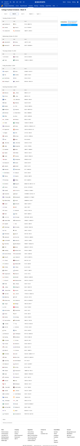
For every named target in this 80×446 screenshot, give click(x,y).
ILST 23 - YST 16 (27, 273)
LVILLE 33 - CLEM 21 (28, 390)
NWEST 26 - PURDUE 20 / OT (29, 126)
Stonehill (6, 190)
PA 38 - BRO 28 (27, 139)
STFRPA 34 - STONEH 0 (28, 190)
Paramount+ (17, 437)
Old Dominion (6, 233)
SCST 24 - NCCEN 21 (28, 56)
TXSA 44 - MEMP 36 (28, 106)
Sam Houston (17, 30)
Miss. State (17, 357)
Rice (16, 330)
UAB (16, 230)
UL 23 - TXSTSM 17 (28, 27)
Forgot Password (70, 437)
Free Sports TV (5, 435)
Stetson (5, 187)
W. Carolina (17, 227)
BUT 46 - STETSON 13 (28, 187)
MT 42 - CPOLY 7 (27, 367)
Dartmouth (17, 203)
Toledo (5, 122)
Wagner (5, 132)
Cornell (5, 156)
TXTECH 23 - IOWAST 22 (29, 293)
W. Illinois (6, 267)
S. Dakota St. (17, 257)
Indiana (6, 287)
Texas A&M (7, 387)
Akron (16, 116)
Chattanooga (6, 227)
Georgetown (17, 146)
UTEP (16, 297)
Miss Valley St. (17, 243)
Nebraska (17, 307)
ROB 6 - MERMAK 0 (28, 112)
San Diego (17, 317)
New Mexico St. (7, 24)
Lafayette (6, 166)
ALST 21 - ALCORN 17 (28, 363)
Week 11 (22, 13)
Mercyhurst (6, 109)
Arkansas (16, 119)
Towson (5, 210)
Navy (5, 330)
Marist (5, 213)
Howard (16, 162)
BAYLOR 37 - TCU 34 (28, 410)
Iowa (16, 380)
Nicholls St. (17, 343)
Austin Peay (6, 360)
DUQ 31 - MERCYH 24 (28, 109)
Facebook (56, 437)
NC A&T (16, 200)
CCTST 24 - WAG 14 (28, 132)
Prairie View (6, 243)
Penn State (18, 142)
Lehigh (5, 146)
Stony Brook (6, 193)
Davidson (6, 317)
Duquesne (17, 109)
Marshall (16, 277)
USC (5, 383)
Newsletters (69, 433)
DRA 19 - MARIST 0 (27, 213)
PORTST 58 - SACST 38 (28, 413)
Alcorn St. (17, 363)
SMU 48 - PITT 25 (27, 400)
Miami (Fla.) (18, 99)
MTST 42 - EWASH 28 (28, 333)
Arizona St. (6, 280)
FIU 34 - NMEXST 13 (28, 24)
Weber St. (6, 350)
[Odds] (54, 6)
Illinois (17, 92)
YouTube (56, 432)
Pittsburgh (7, 400)
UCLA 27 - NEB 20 (27, 307)
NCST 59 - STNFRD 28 (28, 136)
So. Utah (5, 347)
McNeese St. (17, 407)
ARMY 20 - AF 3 (27, 96)
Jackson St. (17, 240)
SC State (16, 56)
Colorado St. (6, 403)
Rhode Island (17, 169)
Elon (16, 223)
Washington (17, 383)
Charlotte (17, 60)
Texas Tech (6, 293)
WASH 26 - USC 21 (27, 383)
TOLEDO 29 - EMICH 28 (28, 122)
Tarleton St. (17, 377)
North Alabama (18, 360)
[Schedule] (30, 6)
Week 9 (5, 13)
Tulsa (5, 230)
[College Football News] (9, 6)
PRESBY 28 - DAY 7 (27, 159)
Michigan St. (17, 287)
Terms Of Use (31, 432)
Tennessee (18, 397)
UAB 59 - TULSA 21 (27, 230)
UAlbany (16, 180)
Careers (16, 433)
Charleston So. (18, 220)
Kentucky (6, 397)
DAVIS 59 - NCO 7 (27, 340)
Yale (5, 74)
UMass (5, 357)
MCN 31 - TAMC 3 (27, 407)
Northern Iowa (7, 300)
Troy (16, 323)
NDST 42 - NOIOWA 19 (28, 300)
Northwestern (7, 126)
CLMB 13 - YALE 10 (27, 74)
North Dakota (6, 172)
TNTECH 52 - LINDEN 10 (28, 237)
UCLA (5, 307)
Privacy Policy (31, 433)
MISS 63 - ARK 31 (27, 119)
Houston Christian (7, 253)
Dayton (5, 159)
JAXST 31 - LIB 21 (27, 42)
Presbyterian (17, 159)
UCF (15, 313)
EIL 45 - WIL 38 (27, 267)
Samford (16, 270)
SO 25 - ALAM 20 (27, 263)
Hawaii (5, 373)
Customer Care (44, 433)
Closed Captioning (32, 438)
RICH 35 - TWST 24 (28, 210)
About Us (17, 432)
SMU (17, 400)
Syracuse (17, 129)
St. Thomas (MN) (7, 197)
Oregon (6, 303)
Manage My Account (71, 432)
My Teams (69, 435)
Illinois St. (17, 273)
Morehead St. (17, 197)
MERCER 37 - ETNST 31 (28, 247)
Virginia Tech (6, 129)
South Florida (6, 78)
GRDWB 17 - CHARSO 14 (28, 220)
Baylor (16, 410)
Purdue (16, 126)
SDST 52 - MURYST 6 (28, 257)
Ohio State (7, 142)
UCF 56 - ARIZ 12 (27, 313)
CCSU (16, 132)
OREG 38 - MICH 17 (28, 303)
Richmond (17, 210)
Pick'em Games (5, 432)
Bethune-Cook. (18, 250)
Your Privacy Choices (32, 437)
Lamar (16, 353)
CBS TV (16, 438)
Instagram (56, 435)
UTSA (16, 106)
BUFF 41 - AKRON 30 (28, 116)
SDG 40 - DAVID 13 (27, 317)
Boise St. (17, 81)
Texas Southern (7, 320)
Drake (16, 213)
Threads (56, 440)
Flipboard (56, 442)
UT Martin (6, 370)
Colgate (5, 152)
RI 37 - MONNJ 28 (27, 169)
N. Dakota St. (17, 300)
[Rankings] (36, 6)
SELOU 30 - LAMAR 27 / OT (29, 353)
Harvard (5, 203)
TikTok (55, 433)
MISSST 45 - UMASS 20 (28, 357)
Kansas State (7, 290)
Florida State (17, 310)
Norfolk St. (6, 183)
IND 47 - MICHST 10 (28, 287)
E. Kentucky (6, 377)
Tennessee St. (17, 370)
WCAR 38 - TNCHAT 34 (28, 227)
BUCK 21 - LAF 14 (27, 166)
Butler (16, 187)
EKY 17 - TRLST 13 (27, 377)
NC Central (6, 56)
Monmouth (6, 169)
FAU (15, 78)
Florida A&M (17, 320)
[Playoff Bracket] (24, 6)
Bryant (16, 193)
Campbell (6, 223)
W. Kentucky (17, 45)
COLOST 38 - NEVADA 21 (28, 403)
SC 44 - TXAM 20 (27, 387)
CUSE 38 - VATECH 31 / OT (29, 129)
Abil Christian (17, 347)
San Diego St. (6, 81)
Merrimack (6, 112)
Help (42, 432)
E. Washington (17, 333)
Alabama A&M (17, 263)
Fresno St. (17, 373)
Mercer (16, 247)
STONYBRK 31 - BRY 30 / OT (29, 193)
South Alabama (18, 393)
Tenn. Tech (17, 237)
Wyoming (6, 337)
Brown (16, 139)
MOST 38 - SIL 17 (27, 260)
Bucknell (16, 166)
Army (17, 96)
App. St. (16, 233)
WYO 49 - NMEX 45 (28, 337)
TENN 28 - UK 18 (27, 397)
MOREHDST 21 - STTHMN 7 (29, 197)
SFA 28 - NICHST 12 (27, 343)
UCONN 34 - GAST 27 (28, 71)
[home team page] (3, 24)
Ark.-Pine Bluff (7, 240)
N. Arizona (17, 350)
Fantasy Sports (5, 433)
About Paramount (18, 435)
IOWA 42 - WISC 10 (28, 380)
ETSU (5, 247)
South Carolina (18, 387)
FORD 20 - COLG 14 (28, 152)
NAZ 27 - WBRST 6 (27, 350)
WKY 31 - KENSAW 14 (28, 45)
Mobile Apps (4, 440)
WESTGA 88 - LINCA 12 (28, 217)
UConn (16, 71)
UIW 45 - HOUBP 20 (28, 253)
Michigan (16, 303)
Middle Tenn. (6, 297)
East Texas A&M (7, 407)
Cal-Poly (16, 367)
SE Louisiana (6, 353)
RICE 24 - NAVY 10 (27, 330)
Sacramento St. (18, 413)
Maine (5, 102)
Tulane (5, 60)
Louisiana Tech (7, 30)
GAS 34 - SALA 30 (27, 393)
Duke (5, 99)
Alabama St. (6, 363)
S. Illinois (6, 260)
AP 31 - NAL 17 (27, 360)
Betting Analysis (5, 437)
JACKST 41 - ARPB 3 (28, 240)
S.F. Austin (6, 343)
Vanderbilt (6, 149)
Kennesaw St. (7, 45)
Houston (16, 290)
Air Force (6, 96)
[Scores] (17, 6)
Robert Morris (17, 112)
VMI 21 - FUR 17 (27, 207)
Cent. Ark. (6, 327)
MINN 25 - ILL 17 (27, 92)
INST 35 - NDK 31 (27, 172)
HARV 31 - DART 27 (27, 203)
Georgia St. (6, 71)
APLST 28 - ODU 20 (28, 233)
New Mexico (17, 337)
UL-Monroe (6, 277)
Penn (5, 139)
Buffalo (5, 116)
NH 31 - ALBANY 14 (27, 180)
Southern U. (6, 263)
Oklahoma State (18, 280)
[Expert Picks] (48, 6)
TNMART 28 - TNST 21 (28, 370)
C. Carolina (6, 323)
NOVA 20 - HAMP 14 (28, 176)
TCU (5, 410)
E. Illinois (16, 267)
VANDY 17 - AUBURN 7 (28, 149)
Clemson (17, 390)
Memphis (6, 106)
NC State (16, 136)
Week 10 (14, 13)
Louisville (6, 390)
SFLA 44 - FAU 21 (27, 78)
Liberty (16, 42)
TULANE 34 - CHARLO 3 (28, 60)
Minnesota (6, 92)
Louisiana (6, 27)
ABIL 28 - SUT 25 (27, 347)
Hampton (16, 176)
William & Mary (7, 200)
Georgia (17, 283)
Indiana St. (17, 172)
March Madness (5, 438)
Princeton (17, 156)
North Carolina (7, 310)
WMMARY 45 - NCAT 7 (28, 200)
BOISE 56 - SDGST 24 (28, 81)
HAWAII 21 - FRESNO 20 (28, 373)
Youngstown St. (7, 273)
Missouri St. (17, 260)
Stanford (6, 136)
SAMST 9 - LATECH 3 (28, 30)
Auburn (16, 149)
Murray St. (6, 257)
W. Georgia (17, 217)
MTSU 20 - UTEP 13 (28, 297)
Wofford (5, 270)
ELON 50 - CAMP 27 (28, 223)
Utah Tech (17, 327)
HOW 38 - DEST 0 (27, 162)
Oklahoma (17, 102)
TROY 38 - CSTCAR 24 (28, 323)
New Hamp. (6, 180)
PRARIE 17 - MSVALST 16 (29, 243)
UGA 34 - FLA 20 (27, 283)
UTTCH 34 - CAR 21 (28, 327)
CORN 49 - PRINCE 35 (28, 156)
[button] (57, 6)
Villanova (6, 176)
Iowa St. (17, 293)
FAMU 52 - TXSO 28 (28, 320)
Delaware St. (6, 162)
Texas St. (17, 27)
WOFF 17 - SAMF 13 (28, 270)
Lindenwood (6, 237)
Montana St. (6, 333)
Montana (6, 367)
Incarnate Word (18, 253)
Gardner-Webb (7, 220)
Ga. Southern (6, 393)
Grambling (6, 250)
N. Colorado (6, 340)
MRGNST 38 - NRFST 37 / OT (29, 183)
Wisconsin (6, 380)
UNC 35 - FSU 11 (27, 310)
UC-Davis (16, 340)
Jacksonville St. (7, 42)
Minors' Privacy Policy (32, 435)
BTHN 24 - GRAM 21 (28, 250)
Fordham (16, 152)
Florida (5, 283)
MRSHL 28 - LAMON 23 (28, 277)
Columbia (17, 74)
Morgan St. (17, 183)
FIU (15, 24)
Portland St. (6, 413)
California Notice (31, 440)
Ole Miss (7, 119)
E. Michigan (17, 122)
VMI (15, 207)
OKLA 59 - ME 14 (27, 102)
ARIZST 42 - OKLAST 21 (28, 280)
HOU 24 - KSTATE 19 (28, 290)
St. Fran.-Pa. (17, 190)
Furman (5, 207)
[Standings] (42, 6)
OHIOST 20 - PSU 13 (28, 142)
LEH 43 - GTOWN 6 (28, 146)
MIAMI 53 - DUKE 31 (28, 99)
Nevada (16, 403)
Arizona (5, 313)
